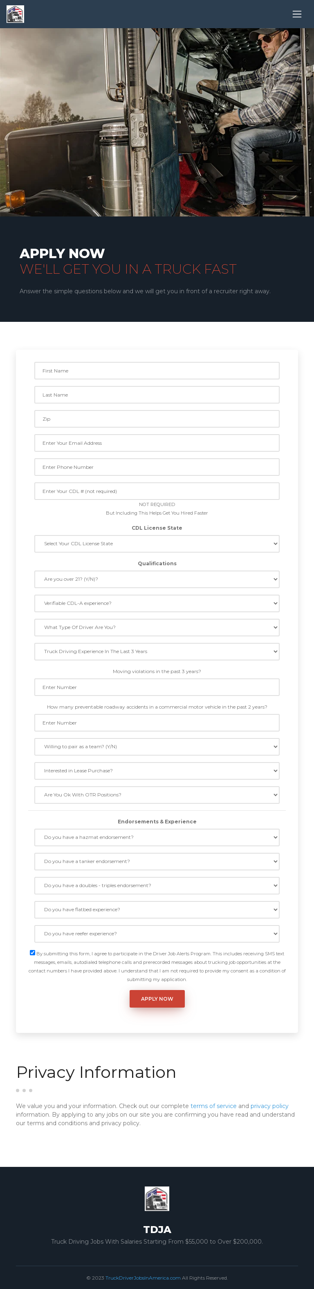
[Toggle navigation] (297, 14)
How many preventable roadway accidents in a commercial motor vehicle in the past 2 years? (157, 707)
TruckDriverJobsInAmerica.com (143, 1278)
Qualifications (157, 563)
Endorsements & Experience (157, 821)
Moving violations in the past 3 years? (157, 671)
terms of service (214, 1106)
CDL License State (157, 528)
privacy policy (270, 1106)
